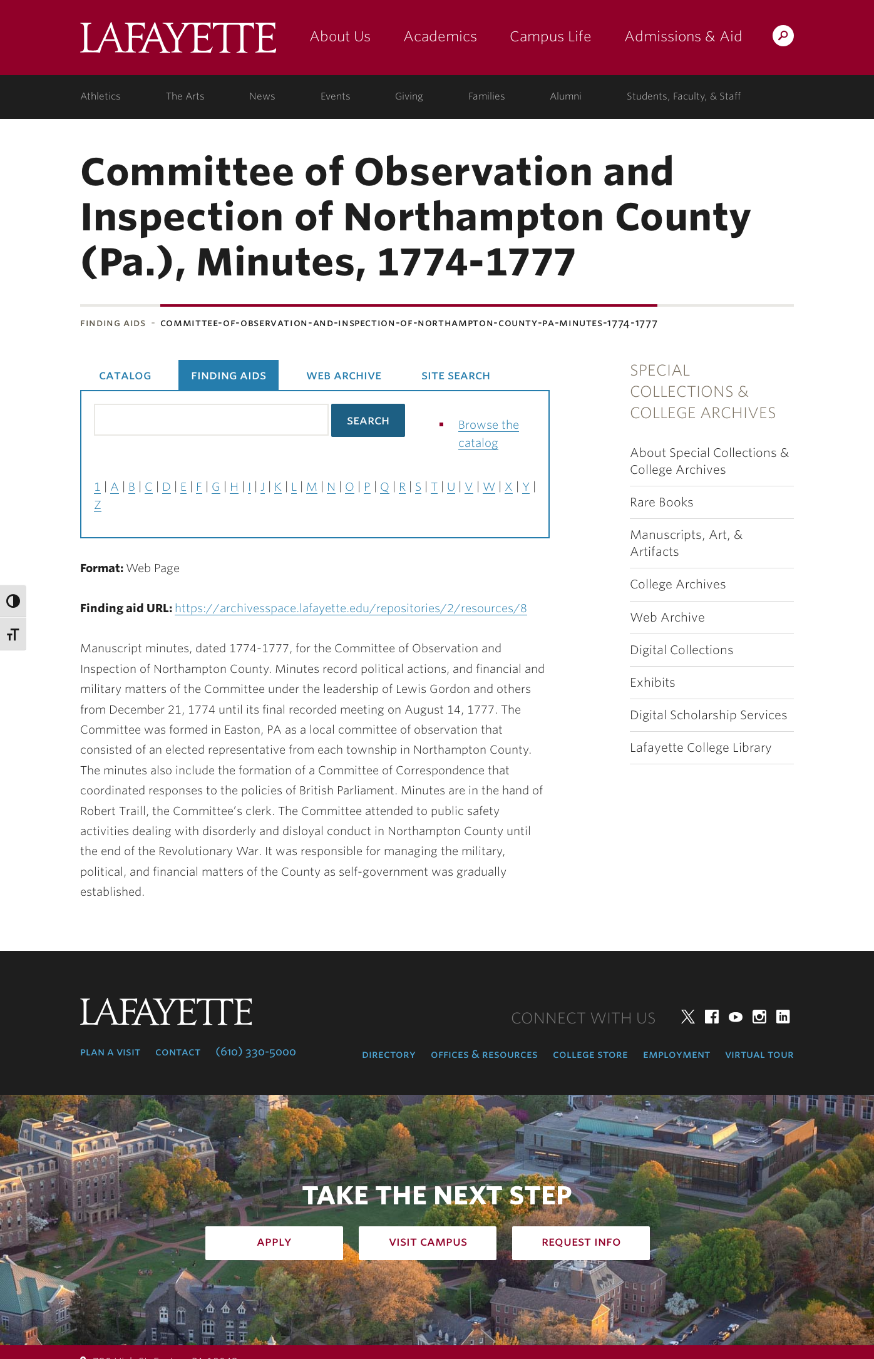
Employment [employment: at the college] (676, 1054)
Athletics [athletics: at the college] (100, 96)
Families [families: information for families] (486, 96)
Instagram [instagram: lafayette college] (759, 1016)
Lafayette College (178, 42)
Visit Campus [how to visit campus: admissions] (428, 1241)
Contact (177, 1051)
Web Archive (667, 617)
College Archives (678, 584)
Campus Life (551, 36)
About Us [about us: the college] (340, 36)
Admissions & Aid (683, 36)
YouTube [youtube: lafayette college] (735, 1016)
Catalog (125, 374)
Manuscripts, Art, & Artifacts (686, 543)
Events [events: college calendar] (336, 96)
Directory (389, 1054)
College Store (590, 1054)
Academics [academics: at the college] (440, 36)
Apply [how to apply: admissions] (274, 1241)
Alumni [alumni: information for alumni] (566, 96)
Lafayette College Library (701, 748)
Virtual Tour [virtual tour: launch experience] (759, 1054)
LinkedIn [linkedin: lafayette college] (783, 1016)
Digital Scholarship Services (709, 715)
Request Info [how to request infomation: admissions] (581, 1241)
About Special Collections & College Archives (709, 461)
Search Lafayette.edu (783, 37)
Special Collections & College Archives (703, 392)
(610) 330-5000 (255, 1051)
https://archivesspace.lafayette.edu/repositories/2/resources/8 (351, 608)
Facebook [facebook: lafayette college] (711, 1016)
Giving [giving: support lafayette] (409, 96)
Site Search (455, 374)
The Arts (185, 96)
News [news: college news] (262, 96)
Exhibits (653, 682)
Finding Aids (113, 323)
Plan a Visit (110, 1051)
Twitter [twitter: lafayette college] (688, 1016)
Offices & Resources (484, 1054)
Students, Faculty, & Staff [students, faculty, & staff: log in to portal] (684, 96)
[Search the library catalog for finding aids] (211, 420)
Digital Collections (682, 650)
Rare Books (662, 502)
